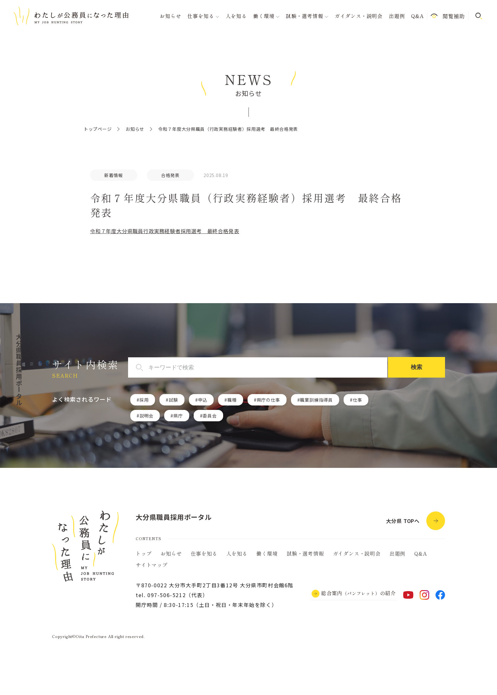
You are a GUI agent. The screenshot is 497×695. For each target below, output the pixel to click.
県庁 (178, 415)
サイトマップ (152, 565)
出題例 (397, 16)
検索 (416, 367)
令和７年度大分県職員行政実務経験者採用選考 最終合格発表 (164, 231)
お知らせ (170, 16)
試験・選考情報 (305, 553)
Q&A (417, 16)
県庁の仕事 (268, 400)
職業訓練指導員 (316, 400)
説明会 (146, 415)
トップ (144, 553)
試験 (173, 400)
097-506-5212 (166, 595)
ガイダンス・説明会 (359, 16)
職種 (232, 400)
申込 (203, 400)
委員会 (209, 415)
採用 (144, 400)
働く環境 (267, 553)
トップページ (98, 129)
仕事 (357, 400)
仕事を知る (204, 553)
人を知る (236, 16)
